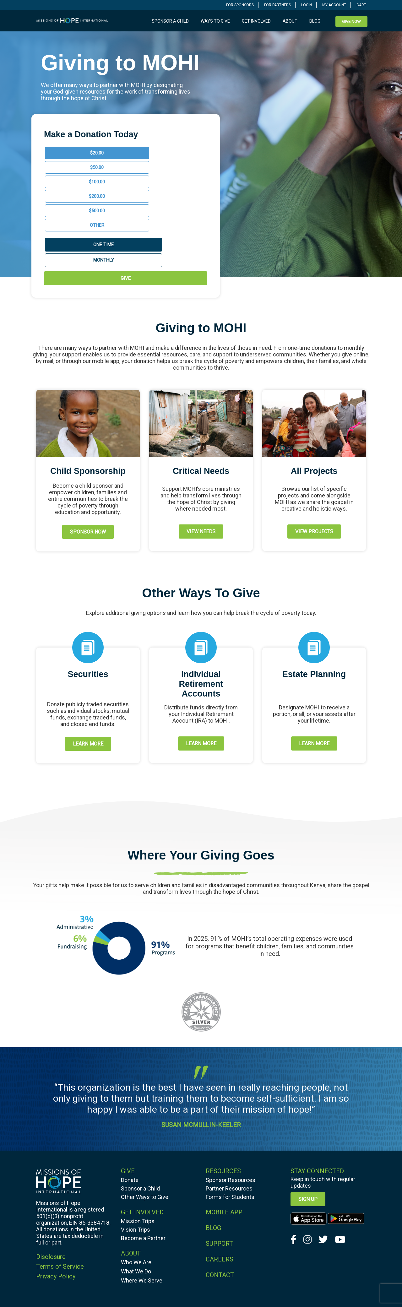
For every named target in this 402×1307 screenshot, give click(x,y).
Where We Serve (141, 1207)
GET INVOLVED (142, 1139)
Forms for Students (230, 1123)
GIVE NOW (351, 21)
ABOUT (131, 1180)
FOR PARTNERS (277, 5)
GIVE (126, 205)
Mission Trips (138, 1148)
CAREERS (219, 1186)
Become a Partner (143, 1165)
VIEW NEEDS (201, 458)
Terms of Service (60, 1193)
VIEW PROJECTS (314, 458)
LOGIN (306, 5)
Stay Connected (317, 1098)
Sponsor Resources (230, 1107)
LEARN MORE (88, 671)
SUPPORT (219, 1170)
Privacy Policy (55, 1203)
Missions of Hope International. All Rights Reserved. (210, 1290)
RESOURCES (223, 1098)
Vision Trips (135, 1156)
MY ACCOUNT (334, 5)
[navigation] (240, 5)
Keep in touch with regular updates (323, 1109)
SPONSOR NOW (88, 459)
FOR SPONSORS (240, 5)
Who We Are (136, 1189)
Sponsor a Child (170, 21)
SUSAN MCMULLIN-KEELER (201, 1051)
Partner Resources (229, 1115)
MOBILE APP (224, 1139)
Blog (314, 21)
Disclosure (51, 1183)
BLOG (213, 1154)
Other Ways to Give (144, 1123)
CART (361, 5)
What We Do (136, 1198)
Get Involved (256, 21)
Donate (130, 1107)
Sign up (308, 1126)
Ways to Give (215, 21)
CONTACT (220, 1202)
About (290, 21)
